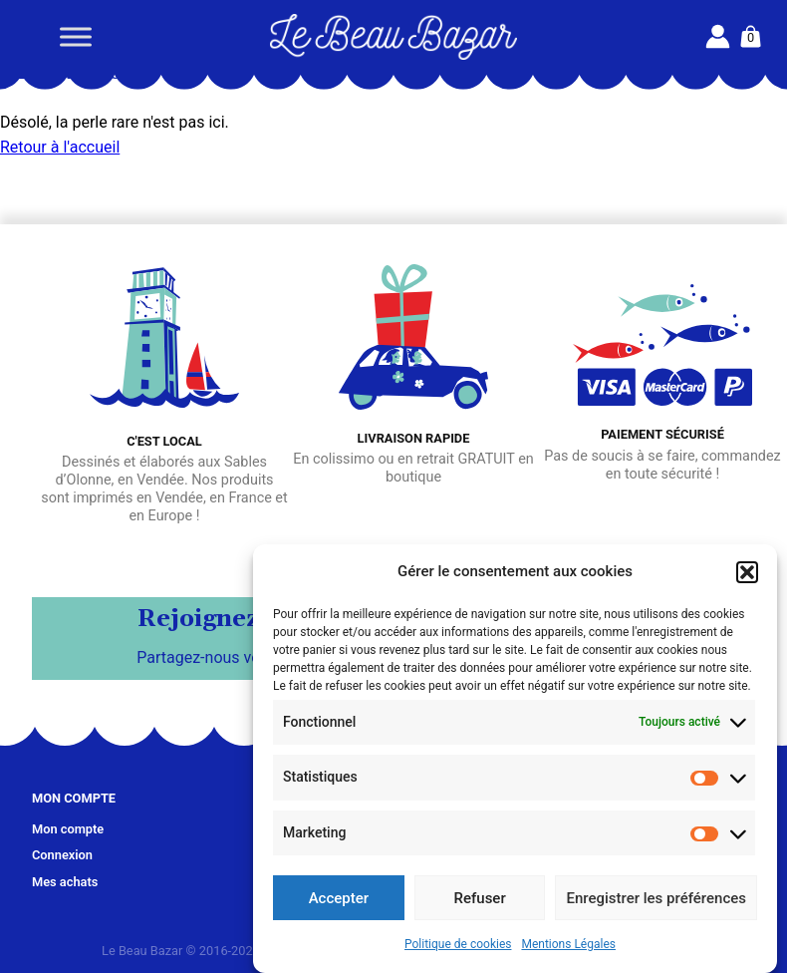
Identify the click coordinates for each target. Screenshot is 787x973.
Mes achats (65, 881)
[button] (747, 572)
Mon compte (68, 828)
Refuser (480, 898)
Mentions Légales (568, 944)
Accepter (339, 898)
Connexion (62, 854)
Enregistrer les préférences (656, 898)
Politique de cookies (457, 944)
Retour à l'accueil (60, 147)
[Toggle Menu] (76, 36)
